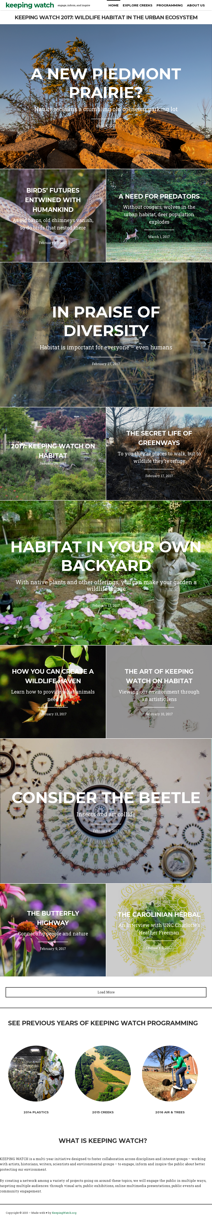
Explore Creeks (137, 5)
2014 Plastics (36, 1112)
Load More (106, 992)
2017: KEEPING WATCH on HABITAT (53, 451)
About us (196, 5)
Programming (170, 5)
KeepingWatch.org (64, 1213)
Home (113, 5)
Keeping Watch (30, 5)
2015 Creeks (103, 1112)
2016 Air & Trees (170, 1112)
